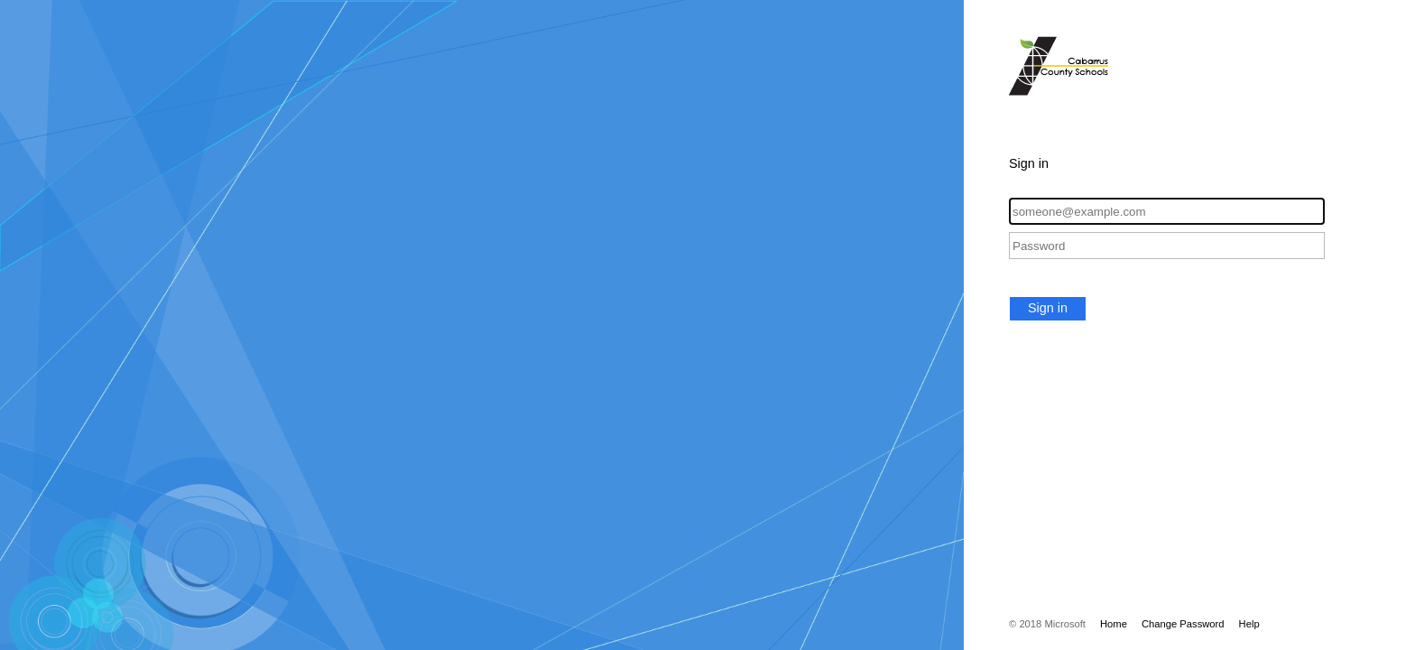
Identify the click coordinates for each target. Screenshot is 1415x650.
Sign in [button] (1048, 308)
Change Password (1183, 623)
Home (1113, 623)
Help (1249, 623)
